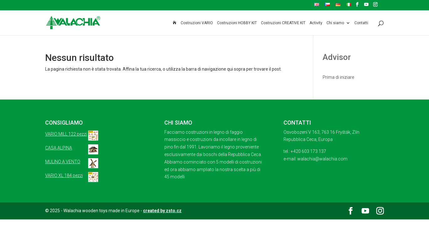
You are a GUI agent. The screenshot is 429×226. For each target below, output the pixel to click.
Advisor (337, 57)
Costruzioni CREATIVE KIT (283, 23)
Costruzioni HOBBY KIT (237, 23)
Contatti (361, 23)
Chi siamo (335, 23)
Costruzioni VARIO (197, 23)
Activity (316, 23)
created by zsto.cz (162, 210)
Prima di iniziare (338, 77)
